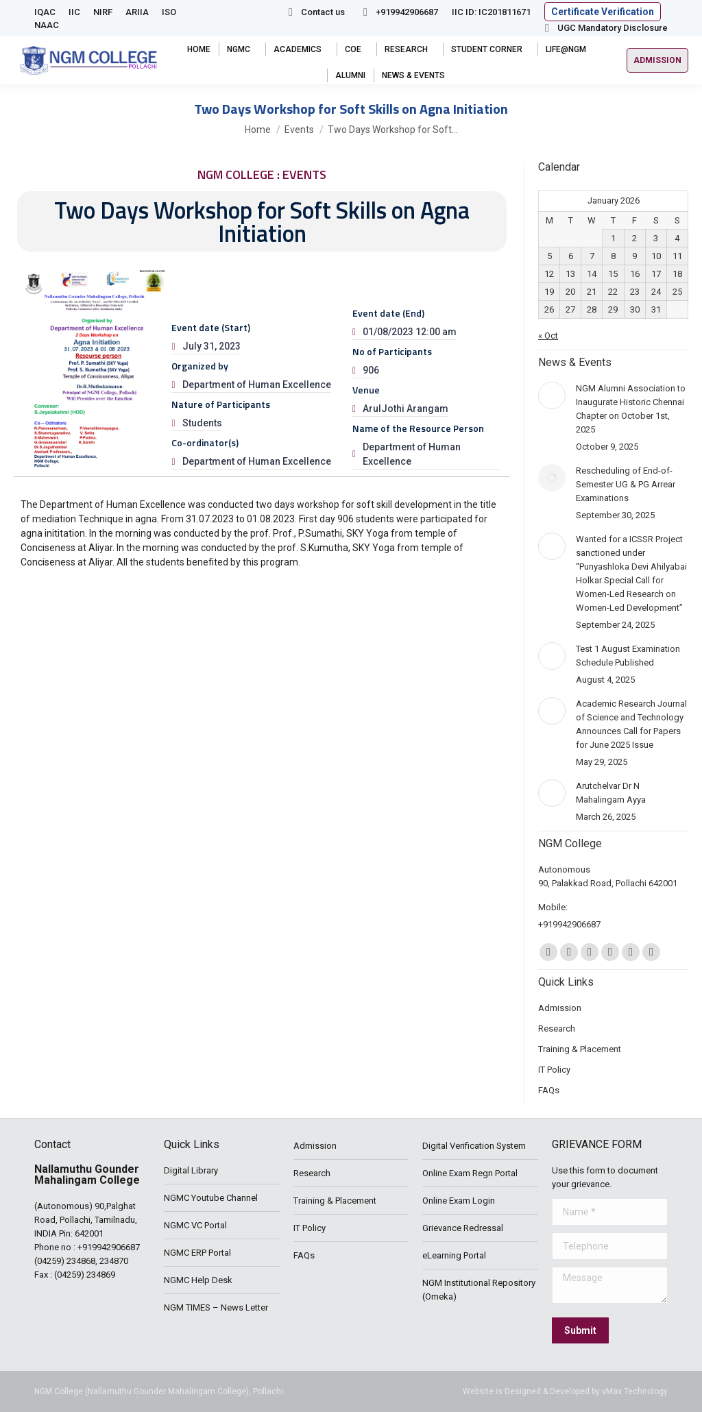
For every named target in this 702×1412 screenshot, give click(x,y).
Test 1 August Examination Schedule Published (628, 656)
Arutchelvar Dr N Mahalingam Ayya (611, 793)
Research (311, 1173)
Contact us (314, 12)
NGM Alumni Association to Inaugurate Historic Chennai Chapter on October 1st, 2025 (631, 409)
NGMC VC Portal (195, 1225)
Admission (315, 1146)
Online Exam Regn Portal (470, 1173)
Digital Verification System (474, 1146)
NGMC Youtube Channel (211, 1198)
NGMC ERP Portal (197, 1252)
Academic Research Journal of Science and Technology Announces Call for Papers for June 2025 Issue (631, 724)
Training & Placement (334, 1200)
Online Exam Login (458, 1200)
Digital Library (191, 1170)
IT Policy (309, 1228)
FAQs (304, 1255)
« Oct (548, 335)
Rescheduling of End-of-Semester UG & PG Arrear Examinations (625, 484)
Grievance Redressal (462, 1228)
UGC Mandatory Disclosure (604, 27)
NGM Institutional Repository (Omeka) (478, 1290)
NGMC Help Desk (198, 1280)
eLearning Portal (454, 1255)
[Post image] (552, 395)
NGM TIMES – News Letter (216, 1307)
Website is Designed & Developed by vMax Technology (565, 1391)
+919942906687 (398, 12)
